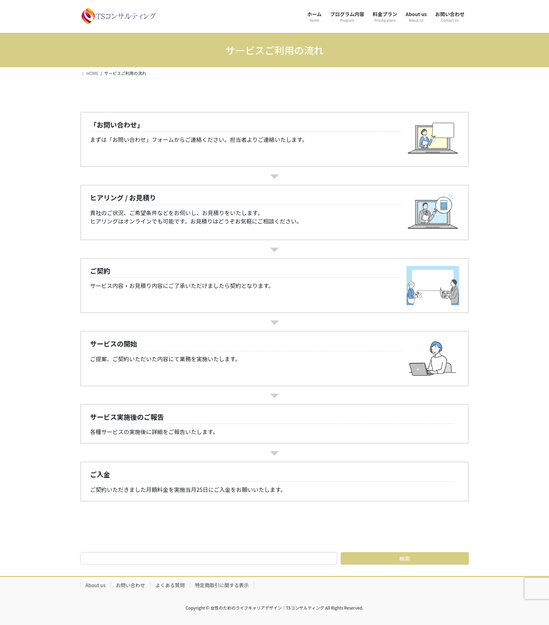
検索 (404, 558)
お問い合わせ (130, 585)
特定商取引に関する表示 (222, 585)
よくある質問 (170, 585)
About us (95, 585)
